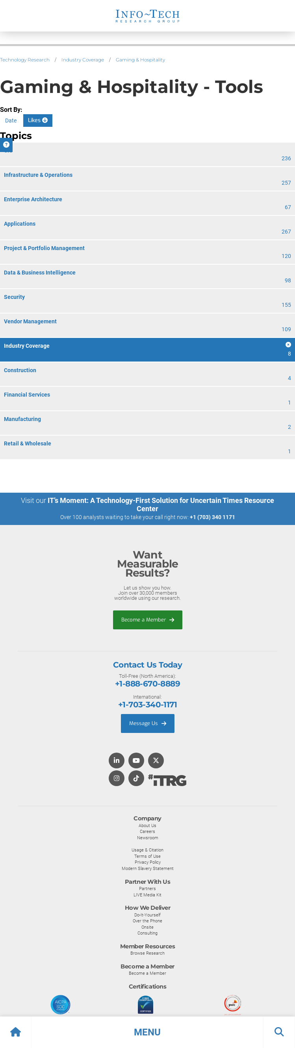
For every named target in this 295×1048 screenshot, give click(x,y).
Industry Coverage (82, 60)
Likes (38, 120)
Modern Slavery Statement (148, 868)
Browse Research (147, 953)
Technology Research (25, 60)
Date (11, 120)
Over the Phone (147, 921)
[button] (147, 1032)
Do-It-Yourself (147, 915)
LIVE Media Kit (147, 895)
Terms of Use (147, 856)
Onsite (147, 927)
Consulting (147, 933)
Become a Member (147, 619)
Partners (147, 888)
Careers (147, 831)
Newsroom (147, 837)
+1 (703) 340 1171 (212, 517)
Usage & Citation (147, 850)
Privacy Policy (148, 862)
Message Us (147, 723)
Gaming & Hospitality (140, 60)
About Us (147, 825)
